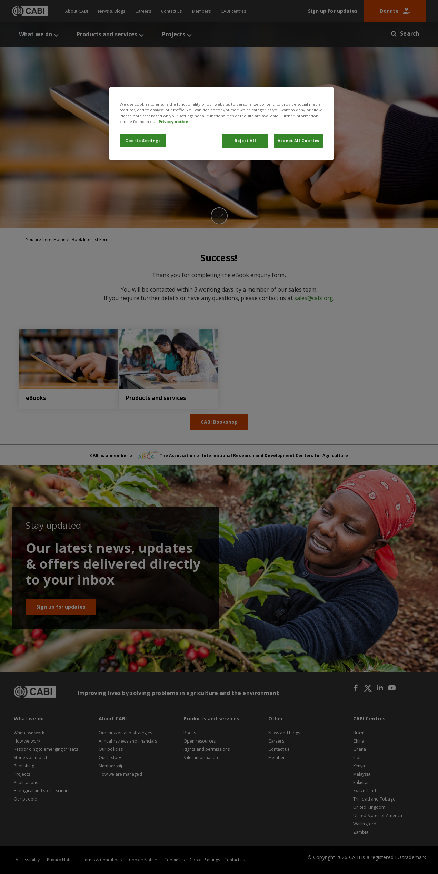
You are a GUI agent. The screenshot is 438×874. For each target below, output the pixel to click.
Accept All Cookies (298, 140)
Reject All (245, 140)
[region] (221, 123)
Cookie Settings (143, 140)
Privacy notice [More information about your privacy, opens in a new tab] (173, 121)
